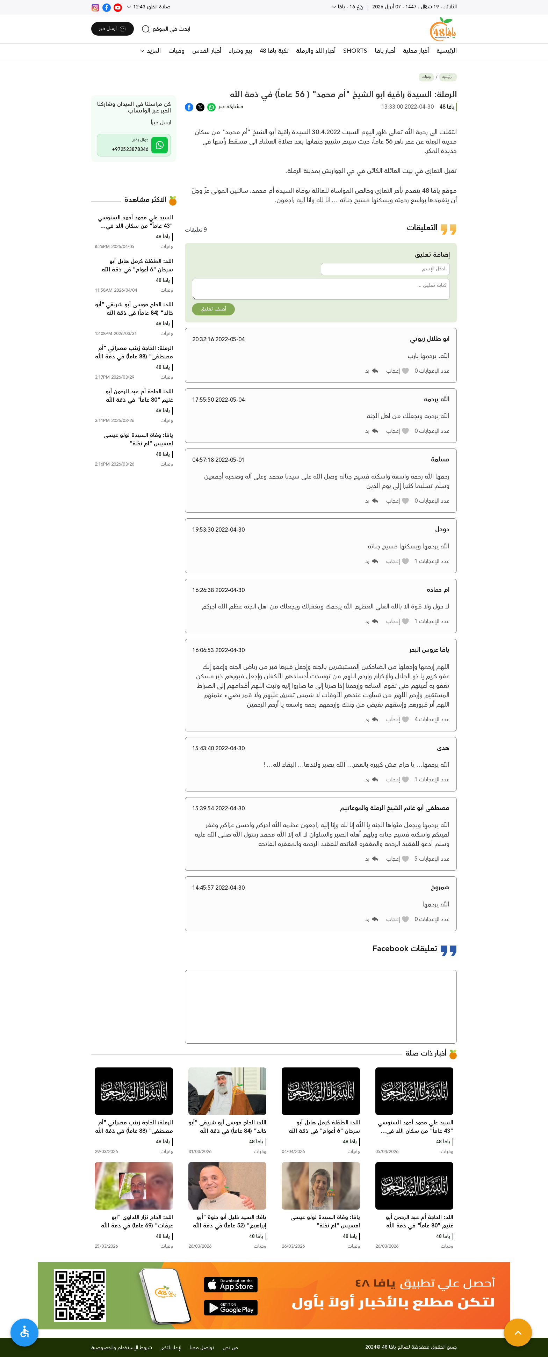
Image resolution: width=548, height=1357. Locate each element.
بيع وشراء (240, 51)
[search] (165, 29)
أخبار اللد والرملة (316, 51)
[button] (398, 370)
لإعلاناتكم (170, 1348)
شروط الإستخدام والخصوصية (121, 1348)
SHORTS (355, 51)
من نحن (230, 1348)
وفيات (176, 51)
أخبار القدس (206, 51)
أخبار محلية (416, 51)
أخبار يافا (385, 51)
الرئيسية (447, 51)
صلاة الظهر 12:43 (151, 7)
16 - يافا (350, 7)
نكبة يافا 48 (274, 51)
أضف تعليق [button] (213, 309)
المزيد (153, 51)
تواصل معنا (202, 1348)
